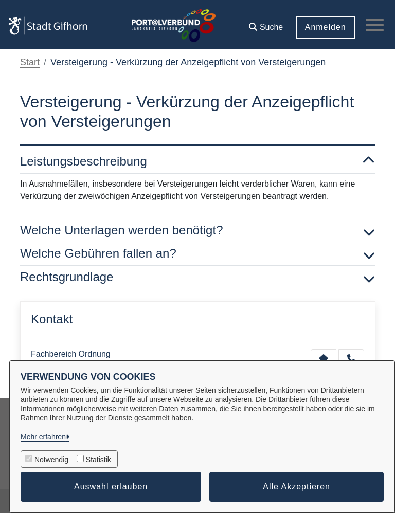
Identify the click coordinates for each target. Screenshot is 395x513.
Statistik (98, 459)
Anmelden (322, 27)
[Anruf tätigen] (351, 358)
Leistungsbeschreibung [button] (197, 161)
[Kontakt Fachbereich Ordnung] (323, 358)
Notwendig (51, 459)
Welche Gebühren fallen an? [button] (197, 253)
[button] (263, 23)
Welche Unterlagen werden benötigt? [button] (197, 230)
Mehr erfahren (43, 437)
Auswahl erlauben (111, 486)
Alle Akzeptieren (296, 486)
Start (30, 62)
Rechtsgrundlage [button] (197, 277)
